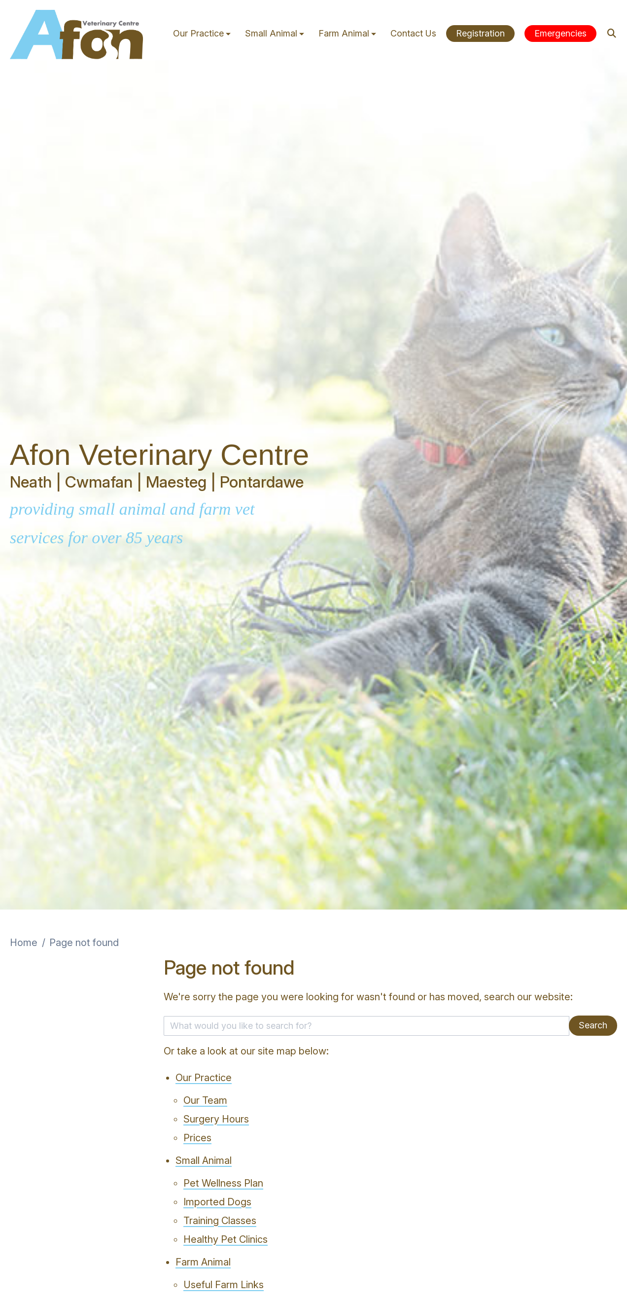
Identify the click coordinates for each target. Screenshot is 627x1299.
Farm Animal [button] (348, 33)
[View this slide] (313, 455)
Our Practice (203, 1078)
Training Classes (219, 1221)
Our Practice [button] (203, 33)
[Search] (612, 33)
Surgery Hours (216, 1119)
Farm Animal (203, 1262)
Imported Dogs (217, 1202)
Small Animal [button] (275, 33)
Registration (480, 33)
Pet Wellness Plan (223, 1183)
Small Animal (203, 1160)
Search (593, 1025)
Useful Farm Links (223, 1285)
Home (23, 942)
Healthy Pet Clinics (225, 1239)
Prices (197, 1138)
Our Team (205, 1100)
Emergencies (560, 33)
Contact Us (413, 33)
